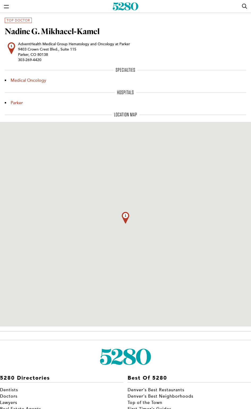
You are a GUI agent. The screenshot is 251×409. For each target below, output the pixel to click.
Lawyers (8, 402)
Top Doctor (18, 20)
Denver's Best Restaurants (156, 390)
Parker (17, 103)
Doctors (9, 396)
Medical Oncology (28, 80)
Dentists (9, 390)
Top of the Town (145, 402)
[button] (125, 217)
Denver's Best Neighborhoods (160, 396)
